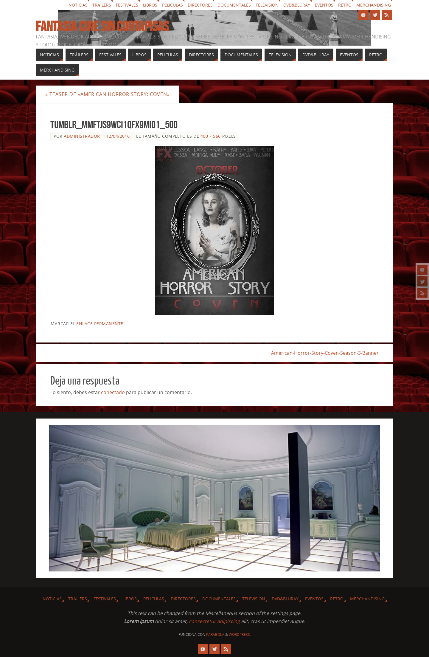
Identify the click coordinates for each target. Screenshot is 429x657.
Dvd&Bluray (296, 5)
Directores (200, 5)
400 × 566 (210, 136)
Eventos (324, 5)
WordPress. (240, 634)
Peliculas (172, 5)
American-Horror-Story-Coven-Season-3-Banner (325, 353)
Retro (345, 5)
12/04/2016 (118, 136)
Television (267, 5)
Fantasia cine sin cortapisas (102, 26)
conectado (113, 392)
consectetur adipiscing (214, 621)
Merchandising (373, 5)
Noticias (78, 5)
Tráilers (101, 5)
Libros (150, 5)
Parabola (215, 634)
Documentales (234, 5)
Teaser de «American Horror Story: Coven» (107, 94)
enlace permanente (99, 323)
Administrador (82, 136)
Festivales (127, 5)
